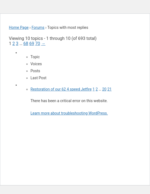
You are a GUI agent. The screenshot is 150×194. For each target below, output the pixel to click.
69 (31, 43)
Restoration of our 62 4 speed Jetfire (61, 89)
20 (104, 89)
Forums (38, 27)
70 (37, 43)
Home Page (19, 27)
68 (25, 43)
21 (109, 89)
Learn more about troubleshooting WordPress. (69, 113)
